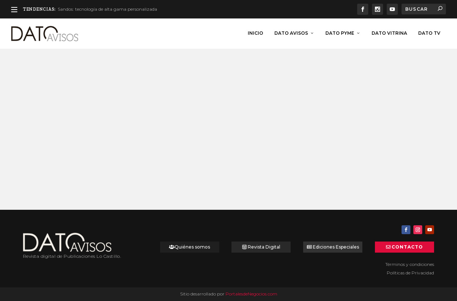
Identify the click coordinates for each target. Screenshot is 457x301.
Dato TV (429, 32)
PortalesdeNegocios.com (251, 294)
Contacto (407, 247)
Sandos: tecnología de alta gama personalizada (107, 9)
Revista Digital (264, 247)
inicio (255, 32)
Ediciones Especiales (336, 247)
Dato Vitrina (389, 32)
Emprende (211, 154)
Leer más (46, 185)
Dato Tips (70, 154)
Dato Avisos (291, 32)
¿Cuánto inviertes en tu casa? (73, 144)
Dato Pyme (339, 32)
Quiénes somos (192, 247)
